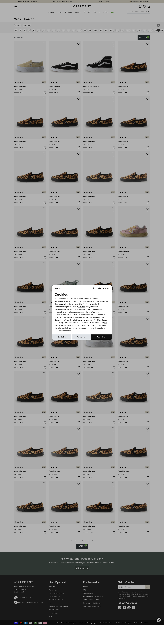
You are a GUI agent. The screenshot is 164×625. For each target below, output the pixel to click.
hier (105, 323)
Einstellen (62, 337)
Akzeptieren (101, 337)
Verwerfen (81, 337)
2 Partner (82, 307)
